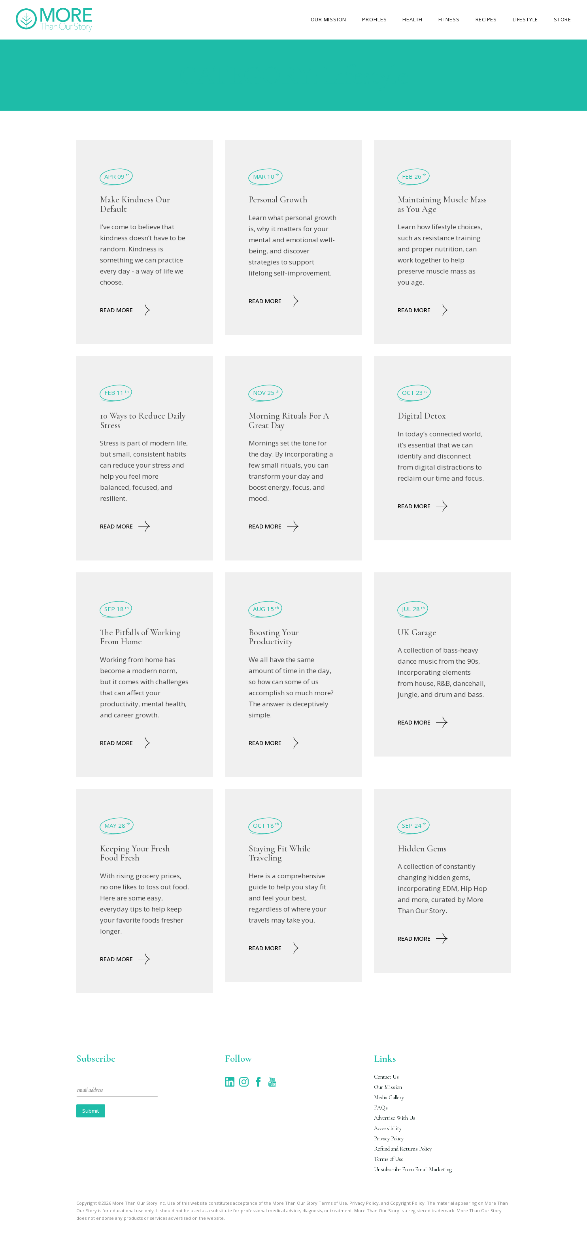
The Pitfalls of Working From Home (140, 637)
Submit (90, 1110)
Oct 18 (266, 825)
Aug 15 (266, 609)
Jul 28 (413, 609)
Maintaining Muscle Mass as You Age (442, 204)
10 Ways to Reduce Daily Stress (143, 420)
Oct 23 (415, 392)
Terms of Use (389, 1159)
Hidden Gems (422, 848)
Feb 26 (414, 176)
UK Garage (417, 632)
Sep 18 (116, 609)
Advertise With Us (394, 1118)
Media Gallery (389, 1097)
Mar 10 (266, 176)
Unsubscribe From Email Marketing (413, 1169)
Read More (125, 310)
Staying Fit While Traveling (280, 853)
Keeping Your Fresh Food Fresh (135, 853)
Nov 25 (266, 392)
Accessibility (388, 1128)
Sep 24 (414, 825)
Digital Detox (422, 416)
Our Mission (388, 1087)
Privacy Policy (389, 1138)
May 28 (117, 825)
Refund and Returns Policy (403, 1148)
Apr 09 (117, 176)
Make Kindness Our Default (135, 204)
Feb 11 (116, 392)
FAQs (381, 1107)
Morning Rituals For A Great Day (289, 420)
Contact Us (386, 1077)
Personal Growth (278, 199)
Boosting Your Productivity (274, 637)
